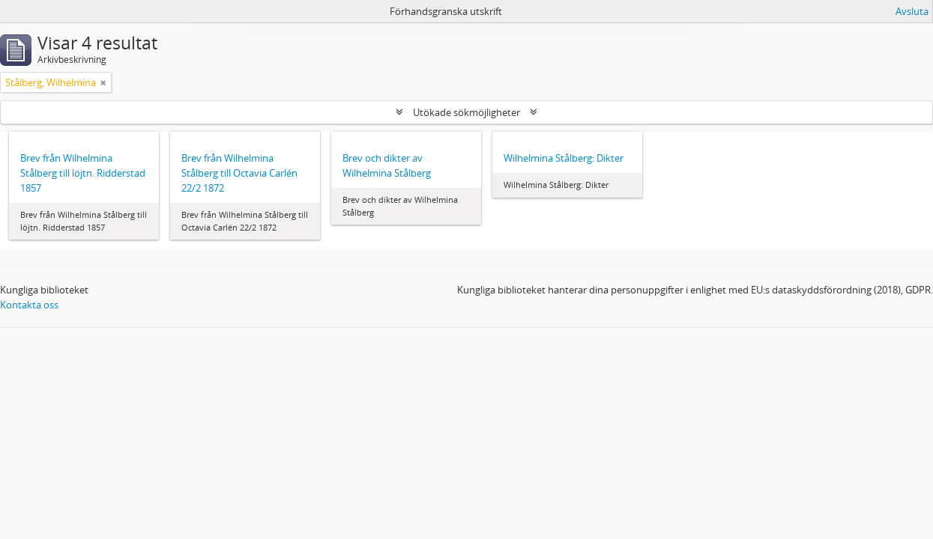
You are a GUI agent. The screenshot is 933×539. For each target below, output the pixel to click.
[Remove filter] (103, 82)
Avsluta (912, 11)
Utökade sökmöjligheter (466, 112)
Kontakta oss (29, 304)
